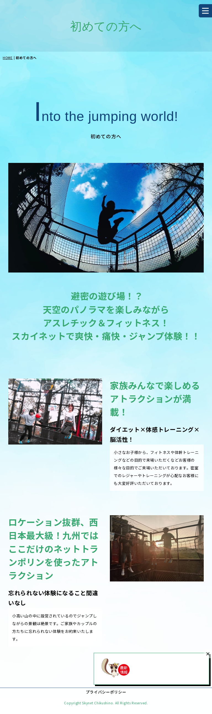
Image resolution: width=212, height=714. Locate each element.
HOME (8, 57)
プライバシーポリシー (106, 692)
